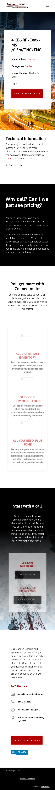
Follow (22, 752)
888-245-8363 (24, 701)
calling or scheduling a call (19, 158)
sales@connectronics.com (31, 694)
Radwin (31, 59)
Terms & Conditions (27, 779)
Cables (28, 66)
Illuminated (45, 787)
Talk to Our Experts (27, 94)
